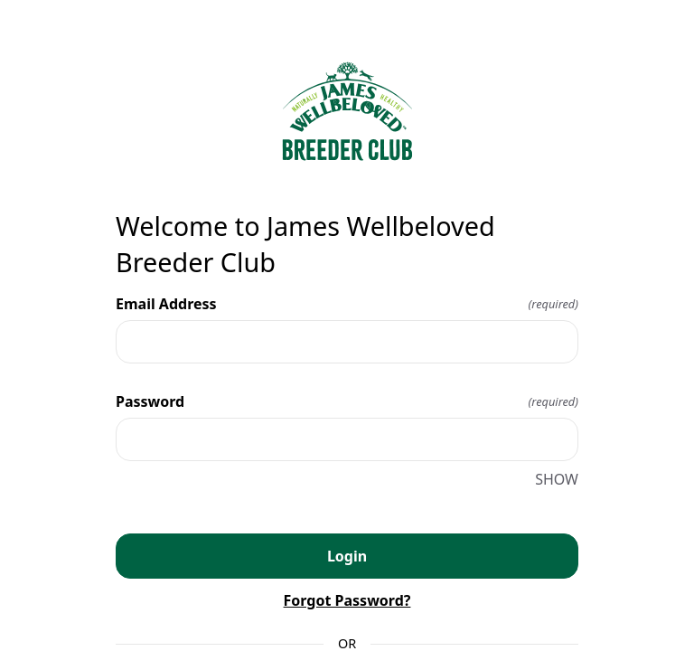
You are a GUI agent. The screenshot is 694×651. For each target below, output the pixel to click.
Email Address (347, 304)
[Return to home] (347, 111)
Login (347, 556)
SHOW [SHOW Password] (556, 479)
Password (347, 401)
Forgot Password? (347, 600)
